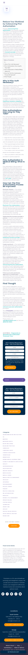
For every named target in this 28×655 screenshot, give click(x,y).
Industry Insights (8, 470)
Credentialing (6, 455)
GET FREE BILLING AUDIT (13, 652)
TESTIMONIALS (8, 647)
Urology (5, 509)
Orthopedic (6, 482)
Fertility (5, 464)
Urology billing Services (10, 511)
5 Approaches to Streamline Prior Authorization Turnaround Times (11, 334)
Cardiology (6, 448)
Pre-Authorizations (8, 493)
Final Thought (8, 76)
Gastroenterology (8, 466)
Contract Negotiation (9, 452)
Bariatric (5, 439)
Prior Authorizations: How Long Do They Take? (13, 66)
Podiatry (5, 488)
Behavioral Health (8, 441)
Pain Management (7, 484)
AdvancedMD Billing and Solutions (12, 434)
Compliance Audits (8, 450)
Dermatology (6, 457)
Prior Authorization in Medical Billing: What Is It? (14, 70)
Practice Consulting (8, 491)
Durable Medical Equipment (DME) (12, 459)
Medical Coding (7, 475)
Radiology (5, 495)
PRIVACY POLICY (10, 645)
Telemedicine (6, 504)
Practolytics (9, 310)
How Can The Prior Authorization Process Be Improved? (13, 74)
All (3, 436)
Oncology (6, 479)
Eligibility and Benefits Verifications (13, 461)
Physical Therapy (7, 486)
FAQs (18, 645)
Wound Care (6, 515)
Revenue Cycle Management (10, 497)
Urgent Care (6, 506)
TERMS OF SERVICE (19, 647)
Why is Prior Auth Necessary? (12, 64)
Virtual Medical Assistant (10, 513)
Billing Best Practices (9, 446)
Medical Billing (7, 473)
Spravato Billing (7, 500)
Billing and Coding (8, 443)
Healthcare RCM (7, 468)
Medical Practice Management (11, 477)
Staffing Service (7, 502)
